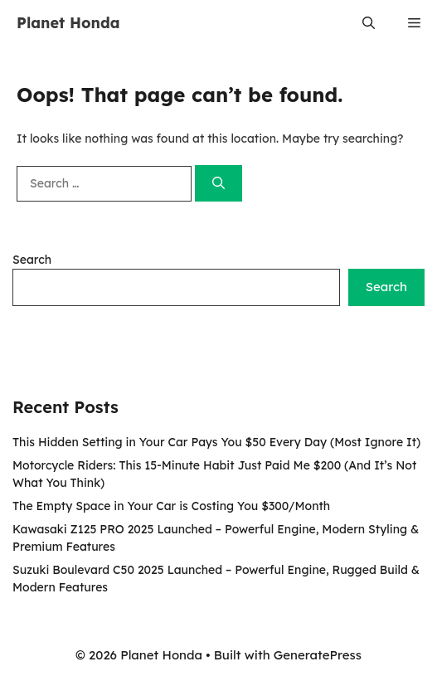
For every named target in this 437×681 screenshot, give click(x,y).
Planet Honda (68, 22)
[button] (368, 23)
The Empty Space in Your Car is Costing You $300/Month (171, 506)
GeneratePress (318, 655)
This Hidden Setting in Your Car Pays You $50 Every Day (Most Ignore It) (216, 442)
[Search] (218, 183)
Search (31, 259)
